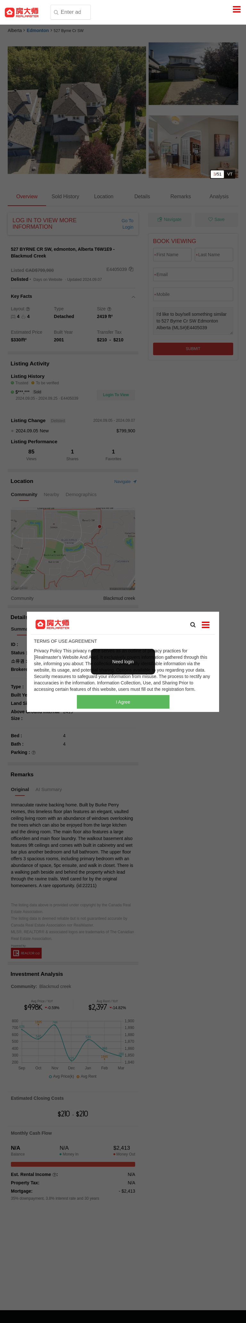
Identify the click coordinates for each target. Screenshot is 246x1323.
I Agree (123, 701)
